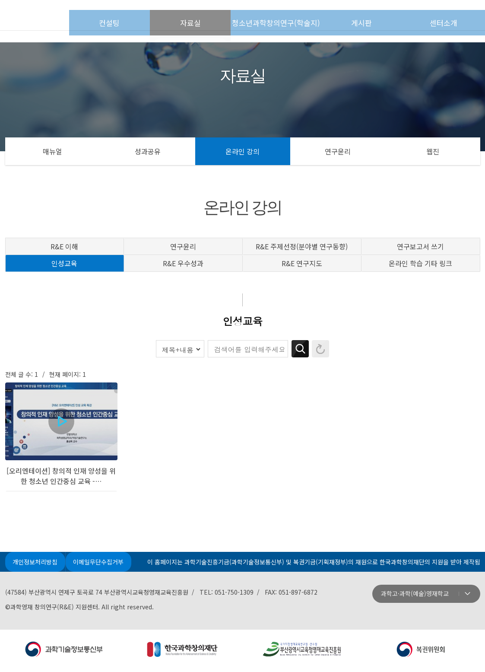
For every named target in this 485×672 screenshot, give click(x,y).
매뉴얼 (52, 151)
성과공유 (148, 151)
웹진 (432, 151)
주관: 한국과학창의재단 (183, 652)
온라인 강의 (242, 151)
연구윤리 (338, 151)
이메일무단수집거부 (101, 564)
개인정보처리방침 (36, 564)
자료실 (220, 15)
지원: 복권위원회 (421, 652)
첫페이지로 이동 (63, 15)
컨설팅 (159, 15)
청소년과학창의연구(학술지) (302, 15)
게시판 (383, 15)
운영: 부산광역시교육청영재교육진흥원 (302, 652)
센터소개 (450, 15)
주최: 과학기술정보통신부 (65, 652)
